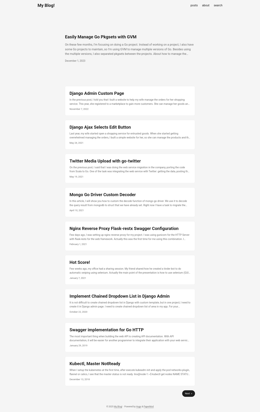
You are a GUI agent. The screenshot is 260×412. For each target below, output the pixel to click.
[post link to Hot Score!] (130, 269)
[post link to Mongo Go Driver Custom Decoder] (130, 202)
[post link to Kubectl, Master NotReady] (130, 371)
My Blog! (46, 5)
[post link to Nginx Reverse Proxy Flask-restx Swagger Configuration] (130, 236)
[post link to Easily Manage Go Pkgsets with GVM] (130, 48)
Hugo (138, 406)
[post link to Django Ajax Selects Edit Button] (130, 134)
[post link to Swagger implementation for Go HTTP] (130, 337)
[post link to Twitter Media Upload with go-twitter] (130, 168)
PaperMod (149, 406)
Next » (188, 393)
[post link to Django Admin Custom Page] (130, 100)
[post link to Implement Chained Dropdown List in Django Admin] (130, 303)
